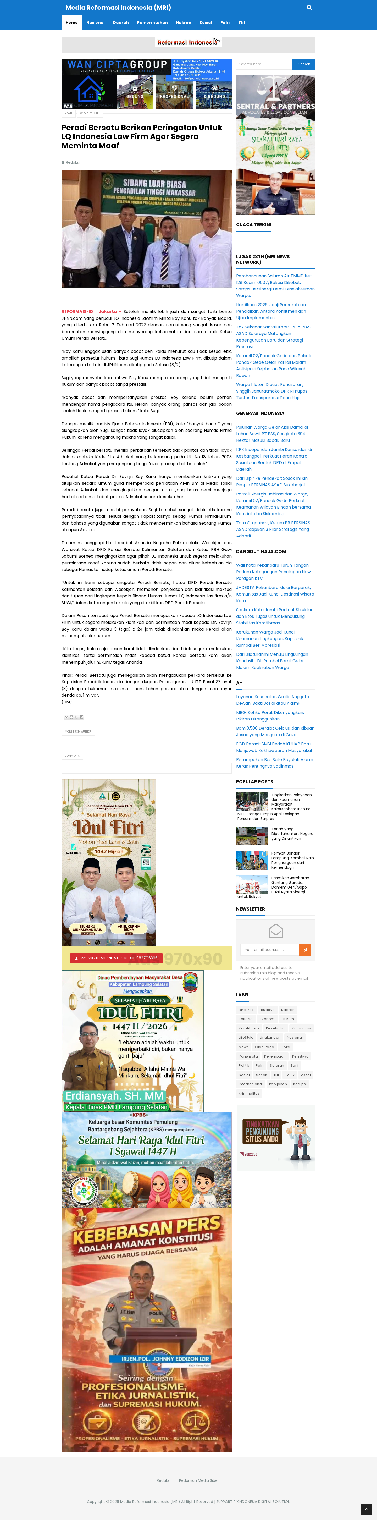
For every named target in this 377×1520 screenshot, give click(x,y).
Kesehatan (276, 1028)
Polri (260, 1065)
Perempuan (275, 1056)
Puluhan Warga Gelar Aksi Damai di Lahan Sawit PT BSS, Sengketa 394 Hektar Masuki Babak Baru (272, 433)
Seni (294, 1065)
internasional (251, 1083)
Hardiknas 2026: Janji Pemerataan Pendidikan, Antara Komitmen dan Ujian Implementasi (271, 311)
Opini (285, 1046)
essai (306, 1074)
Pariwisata (248, 1056)
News (244, 1046)
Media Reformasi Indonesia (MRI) (150, 1501)
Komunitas (301, 1028)
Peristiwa (300, 1056)
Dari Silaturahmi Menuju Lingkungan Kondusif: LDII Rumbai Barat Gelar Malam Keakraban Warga (272, 660)
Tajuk (290, 1074)
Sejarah (277, 1065)
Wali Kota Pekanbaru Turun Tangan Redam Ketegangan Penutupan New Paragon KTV (273, 571)
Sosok (261, 1074)
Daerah (288, 1009)
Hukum (288, 1018)
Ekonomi (268, 1018)
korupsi (300, 1083)
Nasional (295, 1037)
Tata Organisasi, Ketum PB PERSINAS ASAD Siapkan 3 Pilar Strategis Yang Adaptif (273, 529)
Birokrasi (247, 1009)
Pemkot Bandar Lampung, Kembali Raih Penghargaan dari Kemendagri (292, 860)
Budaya (268, 1009)
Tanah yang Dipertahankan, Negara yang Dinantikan (292, 833)
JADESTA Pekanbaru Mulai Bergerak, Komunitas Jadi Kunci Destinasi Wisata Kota (275, 593)
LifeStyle (246, 1037)
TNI (276, 1074)
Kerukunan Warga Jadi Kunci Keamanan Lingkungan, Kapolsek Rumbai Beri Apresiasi (269, 638)
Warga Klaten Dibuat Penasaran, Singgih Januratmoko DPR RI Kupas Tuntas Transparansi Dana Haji (271, 390)
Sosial (244, 1074)
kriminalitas (249, 1093)
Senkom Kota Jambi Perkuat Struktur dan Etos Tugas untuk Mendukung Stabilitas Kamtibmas (274, 616)
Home (68, 113)
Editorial (246, 1018)
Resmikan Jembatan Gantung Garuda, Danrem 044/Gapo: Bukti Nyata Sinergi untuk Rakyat (273, 887)
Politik (244, 1065)
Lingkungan (270, 1037)
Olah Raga (264, 1046)
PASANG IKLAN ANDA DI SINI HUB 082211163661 (120, 957)
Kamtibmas (249, 1028)
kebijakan (278, 1083)
